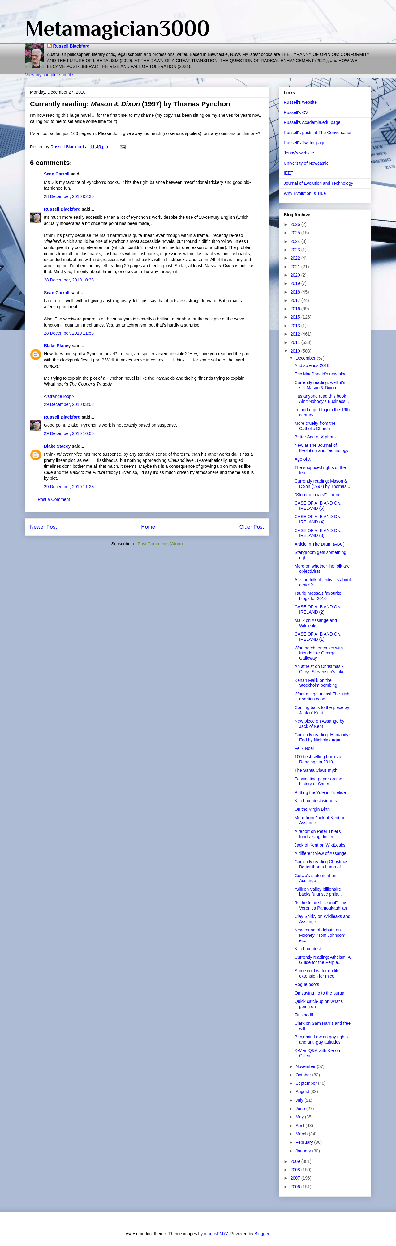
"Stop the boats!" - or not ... (320, 494)
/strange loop (58, 396)
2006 (296, 1186)
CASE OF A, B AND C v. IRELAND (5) (318, 506)
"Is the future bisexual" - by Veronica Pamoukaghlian (321, 905)
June (300, 1108)
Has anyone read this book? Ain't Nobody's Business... (322, 399)
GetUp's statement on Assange (315, 878)
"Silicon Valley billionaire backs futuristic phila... (318, 892)
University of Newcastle (306, 163)
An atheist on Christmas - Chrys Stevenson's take (320, 669)
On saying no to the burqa (319, 992)
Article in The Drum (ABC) (320, 544)
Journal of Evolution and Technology (318, 183)
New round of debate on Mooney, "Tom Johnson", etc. (321, 935)
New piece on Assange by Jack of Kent (319, 724)
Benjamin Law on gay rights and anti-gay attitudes (321, 1039)
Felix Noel (304, 748)
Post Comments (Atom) (160, 543)
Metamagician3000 (117, 28)
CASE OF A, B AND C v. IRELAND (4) (318, 519)
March (302, 1133)
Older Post (251, 527)
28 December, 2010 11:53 (69, 333)
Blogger (262, 1233)
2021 (296, 266)
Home (148, 527)
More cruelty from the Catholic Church (315, 426)
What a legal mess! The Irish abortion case (322, 696)
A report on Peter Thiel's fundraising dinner (318, 834)
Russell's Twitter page (304, 142)
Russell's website (300, 102)
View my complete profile (49, 74)
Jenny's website (299, 152)
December (305, 358)
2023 (296, 249)
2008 (296, 1169)
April (300, 1125)
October (303, 1074)
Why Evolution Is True (305, 193)
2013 (296, 325)
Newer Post (43, 527)
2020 (296, 274)
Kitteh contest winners (316, 800)
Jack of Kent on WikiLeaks (320, 845)
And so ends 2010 (312, 365)
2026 (296, 224)
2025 (296, 232)
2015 (296, 317)
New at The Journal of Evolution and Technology (321, 448)
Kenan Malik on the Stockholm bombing (316, 683)
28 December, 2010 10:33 (69, 279)
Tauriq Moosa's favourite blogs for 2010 (318, 596)
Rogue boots (307, 984)
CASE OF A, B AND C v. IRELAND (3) (318, 533)
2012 (296, 334)
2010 (296, 350)
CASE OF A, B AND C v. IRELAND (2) (318, 609)
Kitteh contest (308, 948)
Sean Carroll (56, 173)
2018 (296, 291)
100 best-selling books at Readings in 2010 (318, 759)
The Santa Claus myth (316, 770)
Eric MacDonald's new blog (320, 373)
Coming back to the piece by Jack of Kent (322, 710)
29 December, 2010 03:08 (69, 404)
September (306, 1083)
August (302, 1091)
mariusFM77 (216, 1233)
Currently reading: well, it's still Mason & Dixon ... (320, 385)
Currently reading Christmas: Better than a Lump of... (322, 864)
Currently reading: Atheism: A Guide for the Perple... (323, 960)
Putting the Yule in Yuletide (320, 792)
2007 (296, 1178)
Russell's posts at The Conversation (318, 132)
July (299, 1100)
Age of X (303, 459)
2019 (296, 283)
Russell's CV (296, 112)
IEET (288, 173)
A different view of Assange (320, 853)
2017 (296, 300)
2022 (296, 258)
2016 (296, 308)
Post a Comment (54, 499)
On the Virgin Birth (312, 809)
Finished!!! (305, 1014)
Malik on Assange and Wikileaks (316, 623)
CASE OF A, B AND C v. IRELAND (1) (318, 636)
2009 (296, 1161)
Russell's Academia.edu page (312, 122)
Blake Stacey (57, 345)
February (304, 1142)
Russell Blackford (71, 46)
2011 (296, 342)
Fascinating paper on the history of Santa (318, 781)
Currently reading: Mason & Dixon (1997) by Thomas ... (323, 484)
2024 (296, 241)
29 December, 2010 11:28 (69, 486)
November (305, 1066)
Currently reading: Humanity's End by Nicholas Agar (323, 737)
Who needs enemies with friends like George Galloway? (319, 653)
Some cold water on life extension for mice (317, 973)
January (303, 1150)
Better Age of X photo (315, 436)
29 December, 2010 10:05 (69, 433)
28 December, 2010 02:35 (69, 196)
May (300, 1116)
